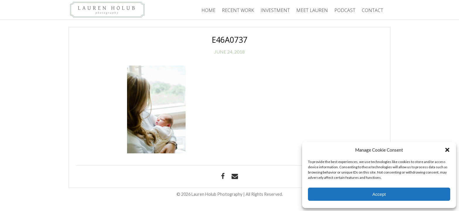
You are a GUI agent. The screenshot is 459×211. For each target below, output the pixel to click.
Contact (372, 10)
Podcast (344, 10)
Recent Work (238, 10)
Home (208, 10)
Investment (275, 10)
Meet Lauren (312, 10)
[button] (447, 150)
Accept (379, 194)
